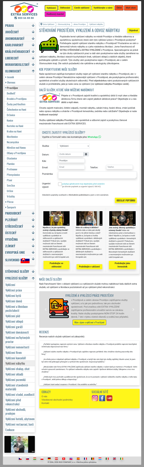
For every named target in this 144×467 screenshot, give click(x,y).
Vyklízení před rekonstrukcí (13, 401)
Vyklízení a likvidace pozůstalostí (16, 308)
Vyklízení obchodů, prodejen (15, 411)
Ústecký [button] (10, 232)
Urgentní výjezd (46, 185)
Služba (45, 146)
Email (45, 167)
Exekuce (9, 429)
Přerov (9, 202)
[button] (45, 309)
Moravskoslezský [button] (17, 64)
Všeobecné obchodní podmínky (57, 399)
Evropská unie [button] (15, 252)
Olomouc (10, 82)
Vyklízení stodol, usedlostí (19, 394)
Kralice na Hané (14, 131)
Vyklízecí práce (13, 290)
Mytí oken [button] (131, 7)
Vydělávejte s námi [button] (103, 7)
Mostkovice (12, 137)
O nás (44, 396)
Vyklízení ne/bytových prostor (17, 339)
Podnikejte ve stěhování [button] (56, 265)
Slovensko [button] (17, 260)
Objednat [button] (133, 30)
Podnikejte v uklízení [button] (89, 266)
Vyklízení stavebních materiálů (16, 387)
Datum (45, 154)
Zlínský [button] (10, 246)
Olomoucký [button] (13, 71)
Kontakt (45, 403)
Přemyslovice (13, 175)
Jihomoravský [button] (14, 38)
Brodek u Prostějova (16, 99)
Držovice (11, 115)
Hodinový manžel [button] (55, 14)
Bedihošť (11, 93)
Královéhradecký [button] (17, 51)
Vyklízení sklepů (14, 321)
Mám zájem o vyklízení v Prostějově (89, 322)
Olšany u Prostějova (16, 153)
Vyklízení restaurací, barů (19, 424)
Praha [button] (9, 25)
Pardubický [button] (13, 213)
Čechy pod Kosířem (16, 104)
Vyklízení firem (13, 352)
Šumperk (10, 207)
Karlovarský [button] (14, 45)
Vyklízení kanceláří (15, 358)
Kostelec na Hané (15, 126)
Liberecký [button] (12, 58)
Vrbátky (11, 196)
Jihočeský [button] (12, 32)
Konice (10, 120)
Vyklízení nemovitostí (17, 347)
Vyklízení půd (12, 315)
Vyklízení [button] (51, 8)
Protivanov (12, 169)
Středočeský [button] (14, 226)
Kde (44, 161)
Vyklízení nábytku (15, 363)
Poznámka (47, 174)
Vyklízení (10, 284)
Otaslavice (12, 158)
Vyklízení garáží (14, 326)
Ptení (9, 180)
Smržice (11, 185)
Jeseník (9, 77)
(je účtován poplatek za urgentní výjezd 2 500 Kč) (81, 186)
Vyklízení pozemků (15, 379)
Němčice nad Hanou (16, 147)
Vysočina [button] (11, 239)
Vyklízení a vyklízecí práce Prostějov (89, 295)
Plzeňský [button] (11, 219)
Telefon (94, 167)
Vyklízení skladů (14, 374)
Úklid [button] (119, 7)
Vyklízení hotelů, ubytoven (20, 418)
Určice (10, 191)
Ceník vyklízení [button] (81, 7)
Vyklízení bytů (13, 295)
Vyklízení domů (13, 301)
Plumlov (10, 164)
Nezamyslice (13, 142)
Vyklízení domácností (17, 332)
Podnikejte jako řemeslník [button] (122, 265)
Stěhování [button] (65, 7)
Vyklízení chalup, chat (17, 368)
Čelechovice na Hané (16, 109)
